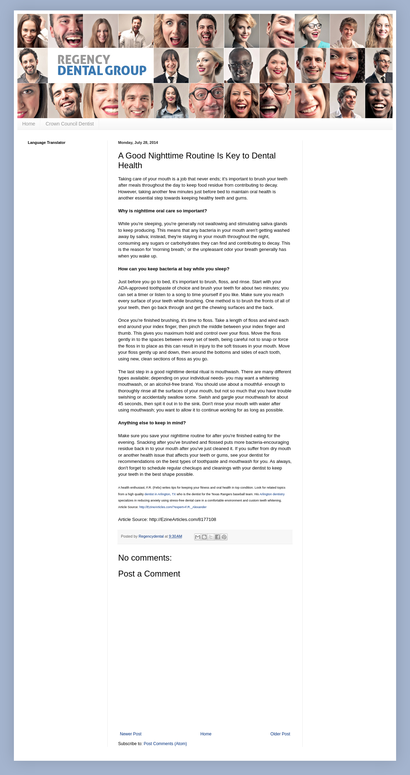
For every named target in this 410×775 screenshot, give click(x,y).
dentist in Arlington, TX (160, 494)
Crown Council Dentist (70, 124)
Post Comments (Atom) (165, 743)
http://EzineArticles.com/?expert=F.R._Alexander (172, 507)
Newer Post (130, 734)
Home (28, 124)
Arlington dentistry (272, 494)
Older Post (280, 734)
